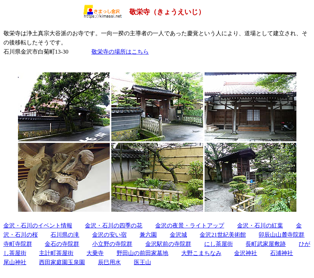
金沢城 (178, 234)
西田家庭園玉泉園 (62, 262)
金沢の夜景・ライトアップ (189, 225)
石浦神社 (281, 253)
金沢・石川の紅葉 (260, 225)
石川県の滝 (64, 234)
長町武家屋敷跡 (266, 243)
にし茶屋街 (218, 243)
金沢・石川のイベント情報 (37, 225)
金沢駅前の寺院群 (168, 243)
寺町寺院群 (17, 243)
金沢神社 (245, 253)
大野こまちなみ (201, 253)
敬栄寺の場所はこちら (120, 51)
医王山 (142, 262)
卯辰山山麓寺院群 (281, 234)
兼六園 (148, 234)
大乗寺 (95, 253)
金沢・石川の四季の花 (113, 225)
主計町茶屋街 (56, 253)
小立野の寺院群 (112, 243)
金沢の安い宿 (109, 234)
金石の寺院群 (62, 243)
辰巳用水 (109, 262)
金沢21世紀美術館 (223, 234)
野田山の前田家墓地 (142, 253)
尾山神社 (14, 262)
